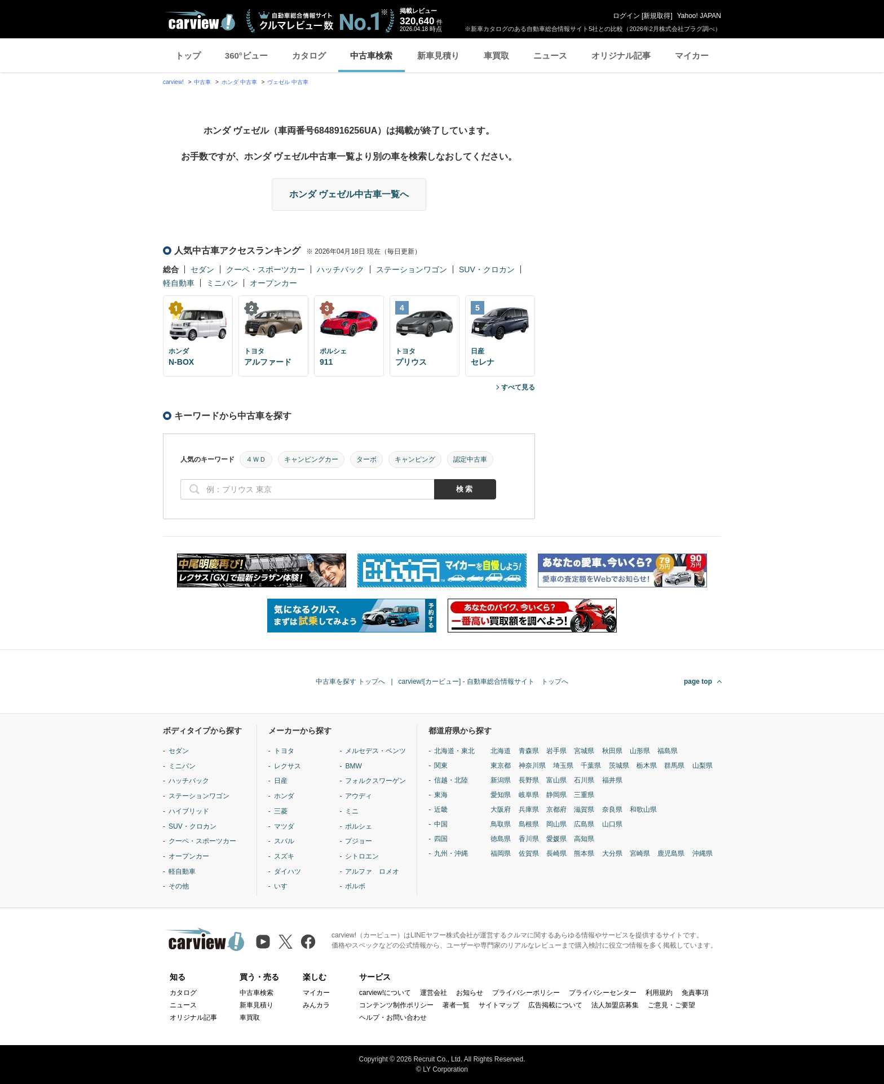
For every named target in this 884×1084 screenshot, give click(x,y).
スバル (284, 841)
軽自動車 (179, 282)
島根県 (529, 824)
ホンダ (284, 796)
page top (698, 681)
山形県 (640, 751)
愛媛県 (556, 839)
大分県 (612, 853)
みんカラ (316, 1005)
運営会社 (433, 993)
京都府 (556, 809)
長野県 (529, 780)
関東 (441, 765)
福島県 (667, 751)
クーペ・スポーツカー (265, 269)
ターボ (366, 459)
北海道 (500, 751)
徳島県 (500, 839)
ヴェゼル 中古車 (287, 82)
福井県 (612, 780)
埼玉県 (563, 765)
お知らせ (469, 993)
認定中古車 (470, 459)
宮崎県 (640, 853)
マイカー (692, 55)
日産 (281, 781)
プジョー (358, 841)
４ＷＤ (256, 459)
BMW (353, 766)
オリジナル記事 (621, 55)
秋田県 (612, 751)
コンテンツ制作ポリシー (396, 1005)
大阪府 (500, 809)
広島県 (584, 824)
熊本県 (584, 853)
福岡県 (500, 853)
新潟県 (500, 780)
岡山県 (556, 824)
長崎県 (556, 853)
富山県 (556, 780)
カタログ (309, 55)
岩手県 (556, 751)
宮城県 (584, 751)
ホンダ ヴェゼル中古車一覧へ (349, 194)
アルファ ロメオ (372, 871)
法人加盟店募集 (615, 1005)
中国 (441, 824)
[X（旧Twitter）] (285, 941)
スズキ (284, 856)
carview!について (385, 993)
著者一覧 (456, 1005)
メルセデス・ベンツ (375, 751)
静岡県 (556, 795)
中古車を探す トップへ (350, 681)
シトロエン (362, 856)
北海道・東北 (454, 751)
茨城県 (619, 765)
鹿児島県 (670, 853)
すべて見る (518, 387)
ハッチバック (340, 269)
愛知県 (500, 795)
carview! (173, 82)
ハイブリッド (189, 811)
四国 (441, 839)
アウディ (358, 796)
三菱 (281, 811)
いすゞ (284, 886)
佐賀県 (529, 853)
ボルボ (355, 886)
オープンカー (273, 282)
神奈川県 (532, 765)
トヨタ (284, 751)
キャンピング (415, 459)
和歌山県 (643, 809)
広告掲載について (555, 1005)
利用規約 (659, 993)
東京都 (500, 765)
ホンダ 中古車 (239, 82)
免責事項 (695, 993)
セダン (202, 269)
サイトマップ (499, 1005)
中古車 (202, 82)
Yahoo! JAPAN (699, 16)
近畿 (441, 809)
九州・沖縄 (451, 853)
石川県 (584, 780)
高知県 (584, 839)
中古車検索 (371, 55)
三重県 (584, 795)
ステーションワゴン (411, 269)
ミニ (352, 811)
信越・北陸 (451, 780)
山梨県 (702, 765)
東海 (441, 795)
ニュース (550, 55)
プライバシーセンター (603, 993)
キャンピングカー (311, 459)
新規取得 (656, 16)
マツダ (284, 826)
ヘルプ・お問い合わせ (393, 1017)
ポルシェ (358, 826)
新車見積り (438, 55)
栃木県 (647, 765)
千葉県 (591, 765)
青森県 (529, 751)
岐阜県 (529, 795)
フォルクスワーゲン (375, 781)
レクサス (287, 766)
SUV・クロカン (487, 269)
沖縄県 (702, 853)
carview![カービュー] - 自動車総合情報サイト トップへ (483, 681)
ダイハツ (287, 871)
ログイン (626, 16)
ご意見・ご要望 (671, 1005)
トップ (188, 55)
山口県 (612, 824)
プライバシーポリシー (526, 993)
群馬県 (674, 765)
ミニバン (222, 282)
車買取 (496, 55)
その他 (179, 886)
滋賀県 (584, 809)
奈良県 (612, 809)
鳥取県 (500, 824)
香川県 (529, 839)
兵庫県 (529, 809)
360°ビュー (246, 55)
